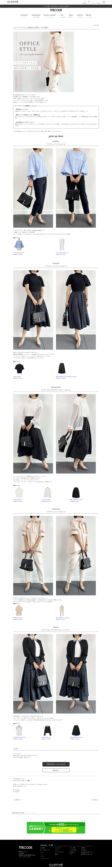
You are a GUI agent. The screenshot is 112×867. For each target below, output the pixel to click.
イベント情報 (72, 847)
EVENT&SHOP (36, 15)
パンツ (41, 854)
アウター (57, 850)
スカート (42, 852)
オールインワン (58, 847)
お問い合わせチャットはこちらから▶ (56, 764)
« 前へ (17, 799)
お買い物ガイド (72, 852)
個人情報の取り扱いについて (87, 852)
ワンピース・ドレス (44, 858)
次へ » (94, 799)
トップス (42, 856)
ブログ (70, 854)
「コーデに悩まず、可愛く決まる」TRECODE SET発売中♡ (56, 6)
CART (89, 15)
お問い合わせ (84, 850)
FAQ (62, 15)
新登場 (56, 854)
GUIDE (71, 15)
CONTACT (80, 15)
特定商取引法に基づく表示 (86, 854)
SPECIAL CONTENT (50, 15)
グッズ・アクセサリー (59, 852)
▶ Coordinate (16, 789)
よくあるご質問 (72, 850)
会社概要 (83, 847)
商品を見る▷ (56, 770)
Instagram (17, 791)
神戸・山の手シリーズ (45, 850)
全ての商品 (42, 847)
